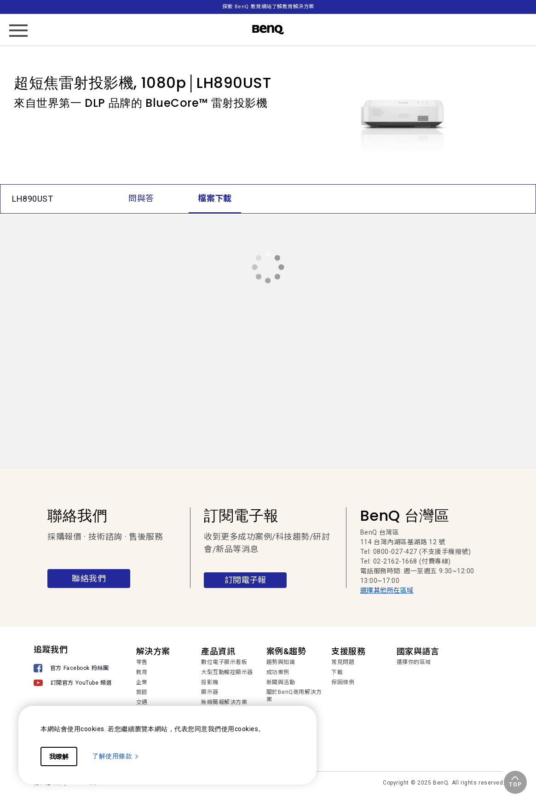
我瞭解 (59, 756)
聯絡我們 (89, 578)
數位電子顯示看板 (224, 662)
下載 (337, 672)
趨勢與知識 (280, 662)
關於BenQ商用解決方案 (294, 696)
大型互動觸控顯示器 (227, 672)
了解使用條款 (115, 756)
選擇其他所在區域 (387, 590)
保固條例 (342, 682)
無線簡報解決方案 (224, 702)
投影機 (210, 682)
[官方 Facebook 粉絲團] (73, 668)
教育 (142, 672)
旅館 (142, 692)
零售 (142, 662)
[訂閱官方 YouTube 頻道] (73, 683)
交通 (142, 702)
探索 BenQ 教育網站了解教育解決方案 (268, 7)
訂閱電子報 (245, 580)
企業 (142, 682)
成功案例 (277, 672)
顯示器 (210, 692)
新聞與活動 (280, 682)
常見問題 (342, 662)
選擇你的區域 (414, 662)
